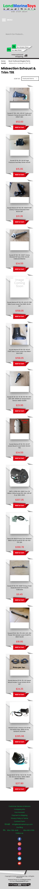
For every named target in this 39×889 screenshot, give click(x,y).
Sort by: (17, 79)
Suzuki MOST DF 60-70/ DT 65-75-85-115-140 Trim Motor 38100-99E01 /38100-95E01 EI (19, 777)
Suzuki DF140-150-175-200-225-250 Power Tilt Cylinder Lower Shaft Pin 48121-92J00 (19, 635)
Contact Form (19, 821)
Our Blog (19, 827)
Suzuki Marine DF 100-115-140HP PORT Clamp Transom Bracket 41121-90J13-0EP (19, 209)
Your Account (19, 812)
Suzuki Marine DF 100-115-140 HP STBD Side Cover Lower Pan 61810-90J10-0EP (19, 304)
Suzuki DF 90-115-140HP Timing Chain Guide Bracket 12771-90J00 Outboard (19, 588)
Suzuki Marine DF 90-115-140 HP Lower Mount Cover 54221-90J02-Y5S (19, 446)
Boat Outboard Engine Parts (19, 61)
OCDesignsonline (25, 880)
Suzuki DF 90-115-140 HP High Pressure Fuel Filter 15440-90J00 (19, 161)
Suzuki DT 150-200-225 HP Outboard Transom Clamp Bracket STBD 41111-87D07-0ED (19, 115)
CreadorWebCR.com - (22, 881)
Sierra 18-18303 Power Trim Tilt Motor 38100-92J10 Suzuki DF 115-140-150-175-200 (19, 540)
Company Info (19, 809)
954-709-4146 (12, 830)
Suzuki (3, 63)
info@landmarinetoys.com (22, 824)
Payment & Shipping (19, 815)
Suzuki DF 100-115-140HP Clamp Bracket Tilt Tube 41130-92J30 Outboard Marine (19, 257)
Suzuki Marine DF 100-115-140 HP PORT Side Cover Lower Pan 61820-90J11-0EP (19, 351)
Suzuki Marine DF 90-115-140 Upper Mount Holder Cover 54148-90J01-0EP (19, 682)
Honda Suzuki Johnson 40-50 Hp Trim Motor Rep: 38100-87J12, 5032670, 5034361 (19, 729)
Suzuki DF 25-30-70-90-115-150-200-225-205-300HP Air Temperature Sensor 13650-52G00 (19, 399)
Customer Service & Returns (19, 806)
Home (3, 61)
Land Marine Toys (22, 876)
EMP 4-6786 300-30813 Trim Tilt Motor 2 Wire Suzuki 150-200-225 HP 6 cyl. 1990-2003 (19, 493)
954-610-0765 (28, 830)
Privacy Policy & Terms (19, 818)
